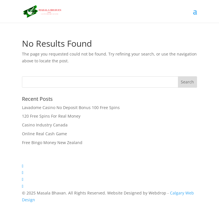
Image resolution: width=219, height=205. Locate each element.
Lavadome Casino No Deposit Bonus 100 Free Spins (71, 107)
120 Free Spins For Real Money (51, 116)
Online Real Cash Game (44, 133)
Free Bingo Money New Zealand (52, 142)
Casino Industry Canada (45, 125)
